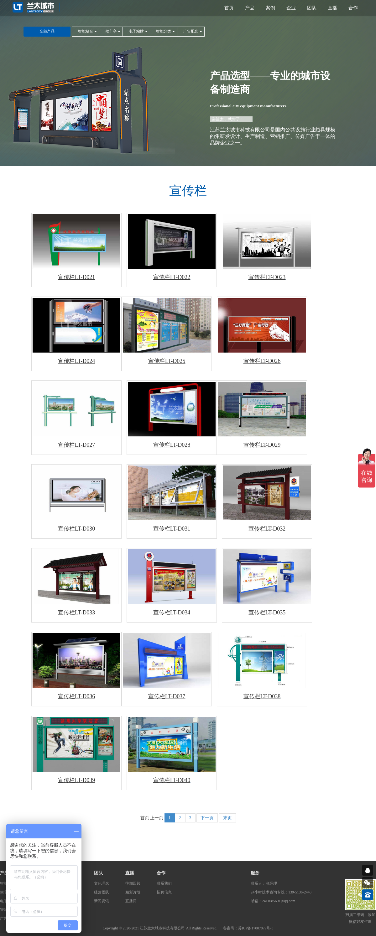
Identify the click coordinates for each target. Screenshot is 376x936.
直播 (332, 7)
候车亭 (111, 31)
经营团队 (101, 892)
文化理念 (101, 883)
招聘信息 (164, 892)
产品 (249, 7)
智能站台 (85, 31)
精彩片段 (132, 892)
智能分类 (163, 31)
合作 (353, 7)
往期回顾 (132, 883)
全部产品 (47, 31)
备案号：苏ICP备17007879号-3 (248, 928)
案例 (270, 7)
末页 (227, 818)
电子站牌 (136, 31)
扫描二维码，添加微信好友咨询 (360, 918)
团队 (311, 7)
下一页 (207, 818)
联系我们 (164, 883)
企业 (291, 7)
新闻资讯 (101, 901)
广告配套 (190, 31)
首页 (229, 7)
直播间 (131, 901)
